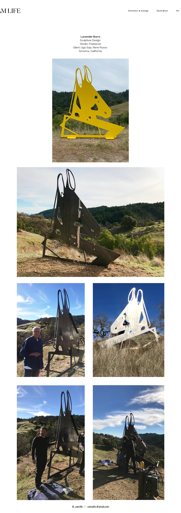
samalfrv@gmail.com (98, 506)
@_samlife (77, 506)
